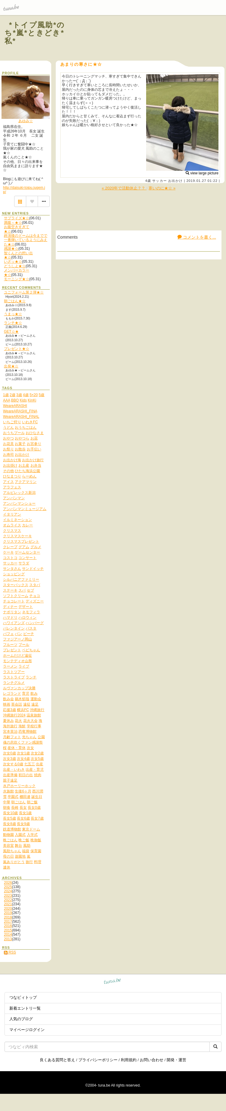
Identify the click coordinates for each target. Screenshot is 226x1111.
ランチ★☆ (13, 323)
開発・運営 (176, 1060)
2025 (8, 887)
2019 (8, 913)
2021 (8, 904)
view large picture (202, 173)
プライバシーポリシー (98, 1060)
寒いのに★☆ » (162, 188)
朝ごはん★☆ (15, 301)
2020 (8, 908)
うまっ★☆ (13, 314)
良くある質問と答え (57, 1060)
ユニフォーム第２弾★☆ (24, 292)
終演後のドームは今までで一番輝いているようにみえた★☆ (25, 239)
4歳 (148, 181)
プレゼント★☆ (16, 349)
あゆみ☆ (25, 121)
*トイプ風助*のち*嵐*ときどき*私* (35, 33)
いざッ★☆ (13, 261)
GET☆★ (11, 331)
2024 (8, 891)
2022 (8, 900)
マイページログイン (27, 1029)
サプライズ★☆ (16, 218)
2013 (8, 939)
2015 (8, 930)
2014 (8, 934)
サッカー (159, 181)
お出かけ (175, 181)
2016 (8, 926)
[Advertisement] (148, 39)
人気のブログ (21, 1019)
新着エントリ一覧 (25, 1008)
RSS (10, 952)
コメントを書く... (196, 237)
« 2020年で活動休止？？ (124, 188)
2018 (8, 917)
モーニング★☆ (16, 279)
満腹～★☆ (13, 223)
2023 (8, 896)
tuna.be (112, 982)
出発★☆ (11, 366)
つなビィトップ (23, 997)
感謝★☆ (11, 248)
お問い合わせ (151, 1060)
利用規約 (129, 1060)
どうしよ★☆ (15, 266)
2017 (8, 921)
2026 (8, 883)
